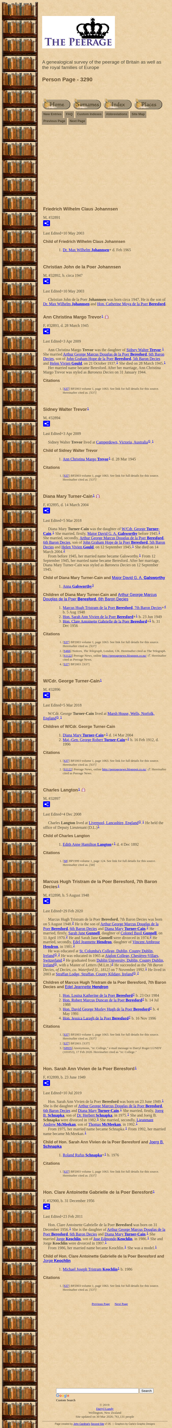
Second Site (97, 1424)
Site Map (138, 114)
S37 (66, 388)
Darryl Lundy (104, 1409)
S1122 (68, 655)
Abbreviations (116, 114)
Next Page (77, 121)
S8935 (68, 1048)
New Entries (52, 114)
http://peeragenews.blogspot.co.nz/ (124, 655)
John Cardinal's (81, 1424)
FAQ (69, 114)
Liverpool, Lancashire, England (113, 823)
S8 (65, 861)
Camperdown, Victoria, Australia (122, 442)
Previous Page (54, 121)
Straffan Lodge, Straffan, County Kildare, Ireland (94, 974)
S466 (67, 651)
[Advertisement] (105, 167)
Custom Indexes (89, 114)
